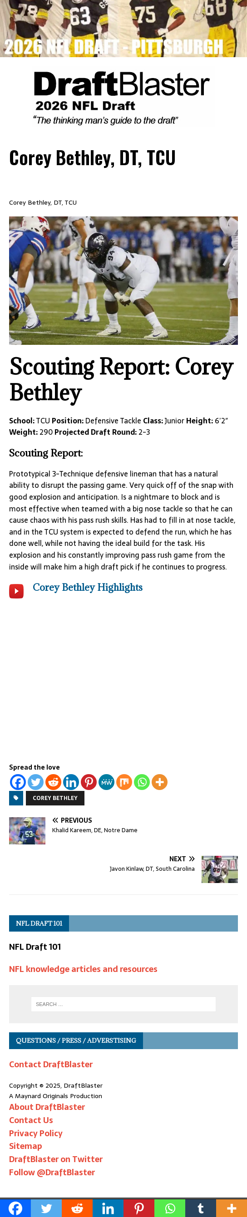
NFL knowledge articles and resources (83, 969)
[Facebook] (18, 782)
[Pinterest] (89, 782)
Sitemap (25, 1146)
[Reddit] (53, 782)
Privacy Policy (36, 1133)
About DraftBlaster (47, 1107)
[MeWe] (106, 782)
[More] (160, 782)
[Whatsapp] (142, 782)
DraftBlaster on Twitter (56, 1159)
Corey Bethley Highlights (88, 587)
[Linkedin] (71, 782)
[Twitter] (36, 782)
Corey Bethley (55, 798)
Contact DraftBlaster (51, 1064)
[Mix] (124, 782)
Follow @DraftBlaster (52, 1172)
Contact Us (31, 1120)
